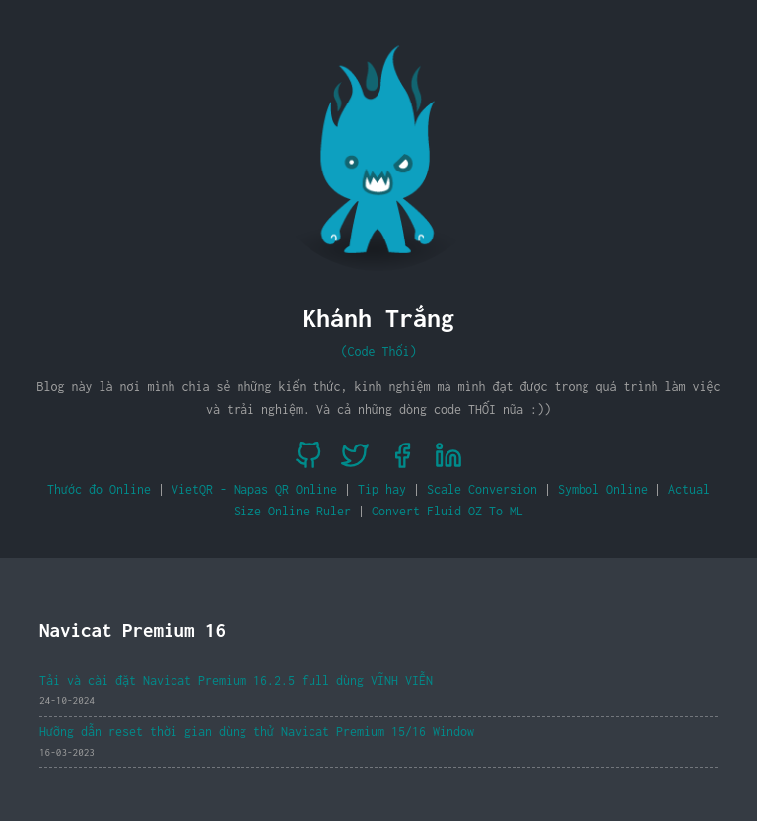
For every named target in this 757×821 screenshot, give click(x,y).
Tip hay (382, 489)
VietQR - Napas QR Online (254, 489)
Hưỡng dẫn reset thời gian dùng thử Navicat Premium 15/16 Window (256, 731)
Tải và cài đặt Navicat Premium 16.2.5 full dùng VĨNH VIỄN (236, 680)
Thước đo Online (99, 489)
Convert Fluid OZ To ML (447, 511)
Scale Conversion (482, 489)
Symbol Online (603, 489)
